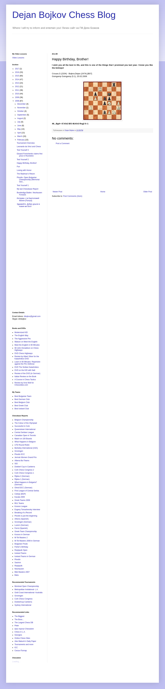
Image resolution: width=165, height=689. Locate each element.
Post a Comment (62, 143)
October (20, 111)
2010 (17, 94)
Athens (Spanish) (22, 519)
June (19, 125)
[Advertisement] (67, 41)
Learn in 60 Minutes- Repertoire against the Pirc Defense (27, 363)
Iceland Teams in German (25, 556)
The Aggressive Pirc (23, 339)
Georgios (18, 635)
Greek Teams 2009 (22, 500)
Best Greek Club (21, 406)
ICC (16, 647)
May (19, 129)
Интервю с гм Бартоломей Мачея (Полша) (28, 199)
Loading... (16, 662)
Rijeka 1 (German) (22, 479)
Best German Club (22, 399)
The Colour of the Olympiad (26, 423)
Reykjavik (18, 566)
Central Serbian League (24, 432)
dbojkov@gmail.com (32, 316)
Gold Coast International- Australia (28, 592)
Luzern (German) (21, 525)
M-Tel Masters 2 (21, 538)
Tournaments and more (24, 644)
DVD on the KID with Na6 (25, 370)
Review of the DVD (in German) (27, 373)
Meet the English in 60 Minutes (27, 345)
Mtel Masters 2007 (22, 572)
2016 (17, 72)
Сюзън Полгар (21, 650)
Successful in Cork (22, 426)
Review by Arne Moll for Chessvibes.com (24, 384)
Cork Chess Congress (23, 599)
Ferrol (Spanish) (21, 528)
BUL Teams (19, 503)
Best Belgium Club (22, 402)
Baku (17, 575)
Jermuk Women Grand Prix (26, 457)
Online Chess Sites (22, 638)
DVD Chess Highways (24, 353)
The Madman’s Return (26, 174)
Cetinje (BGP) (20, 494)
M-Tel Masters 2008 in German (27, 541)
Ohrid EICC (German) (23, 488)
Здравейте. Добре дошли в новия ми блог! (28, 205)
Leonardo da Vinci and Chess (29, 146)
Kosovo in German (22, 534)
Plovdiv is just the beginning (26, 516)
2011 (17, 90)
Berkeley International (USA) (26, 448)
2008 (17, 101)
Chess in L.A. (20, 632)
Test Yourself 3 (23, 150)
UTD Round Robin (22, 445)
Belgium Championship (24, 420)
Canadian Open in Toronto (25, 435)
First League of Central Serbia (27, 491)
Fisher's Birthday (21, 547)
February (21, 140)
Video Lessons (18, 58)
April (19, 133)
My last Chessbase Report (27, 189)
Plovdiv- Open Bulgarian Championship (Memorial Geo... (28, 179)
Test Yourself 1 (23, 185)
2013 (17, 83)
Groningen (19, 451)
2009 (17, 97)
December (21, 104)
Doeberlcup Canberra (23, 602)
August (20, 118)
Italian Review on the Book (25, 376)
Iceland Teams (20, 553)
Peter (17, 626)
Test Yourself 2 (23, 159)
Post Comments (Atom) (72, 196)
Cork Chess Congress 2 (24, 470)
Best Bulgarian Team (23, 396)
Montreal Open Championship (27, 586)
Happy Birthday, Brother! (27, 163)
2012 (17, 86)
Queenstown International (25, 429)
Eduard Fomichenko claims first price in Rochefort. (29, 155)
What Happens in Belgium (25, 442)
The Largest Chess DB (24, 622)
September (22, 115)
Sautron (18, 562)
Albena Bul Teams (22, 460)
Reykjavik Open (21, 550)
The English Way (21, 335)
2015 (17, 76)
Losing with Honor (24, 170)
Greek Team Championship (26, 531)
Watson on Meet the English (26, 342)
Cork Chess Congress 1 (24, 473)
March (20, 136)
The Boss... (19, 619)
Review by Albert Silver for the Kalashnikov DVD (27, 357)
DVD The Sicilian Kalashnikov (27, 367)
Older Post (147, 192)
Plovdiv (17, 559)
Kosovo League (21, 506)
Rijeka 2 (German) (22, 476)
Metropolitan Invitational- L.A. (26, 589)
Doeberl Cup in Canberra (25, 467)
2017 (17, 69)
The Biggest (19, 616)
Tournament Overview (26, 143)
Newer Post (57, 192)
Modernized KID (21, 332)
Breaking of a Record (23, 513)
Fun (18, 167)
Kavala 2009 (20, 497)
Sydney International (23, 605)
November (21, 108)
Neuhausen (19, 569)
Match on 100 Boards (23, 439)
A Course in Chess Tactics (25, 379)
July (19, 122)
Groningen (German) (23, 522)
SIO (16, 464)
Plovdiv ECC (20, 454)
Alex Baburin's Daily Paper (25, 641)
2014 (17, 79)
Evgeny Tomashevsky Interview (27, 509)
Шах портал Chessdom (24, 629)
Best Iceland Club (22, 409)
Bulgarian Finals (21, 544)
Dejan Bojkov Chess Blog (64, 15)
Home (102, 192)
